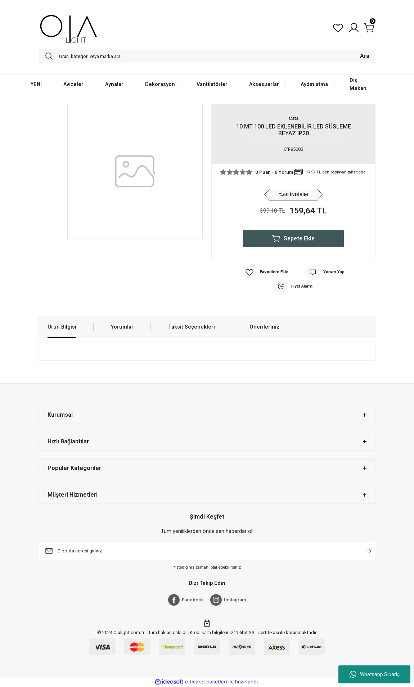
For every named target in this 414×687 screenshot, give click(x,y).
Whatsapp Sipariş (375, 674)
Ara (364, 56)
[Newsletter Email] (207, 551)
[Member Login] (354, 27)
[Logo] (69, 28)
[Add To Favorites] (265, 272)
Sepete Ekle (293, 238)
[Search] (207, 56)
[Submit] (368, 551)
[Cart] (369, 27)
